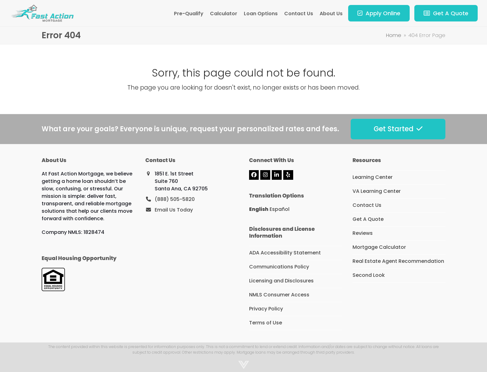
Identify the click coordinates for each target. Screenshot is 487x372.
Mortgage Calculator (379, 247)
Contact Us (367, 205)
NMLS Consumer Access (279, 294)
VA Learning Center (377, 191)
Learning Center (373, 177)
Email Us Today (174, 209)
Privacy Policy (266, 308)
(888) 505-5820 (175, 199)
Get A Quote (368, 219)
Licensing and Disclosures (281, 280)
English (258, 209)
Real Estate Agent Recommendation (398, 261)
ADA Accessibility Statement (285, 252)
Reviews (363, 233)
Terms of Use (265, 322)
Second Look (369, 275)
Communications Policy (279, 266)
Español (279, 209)
